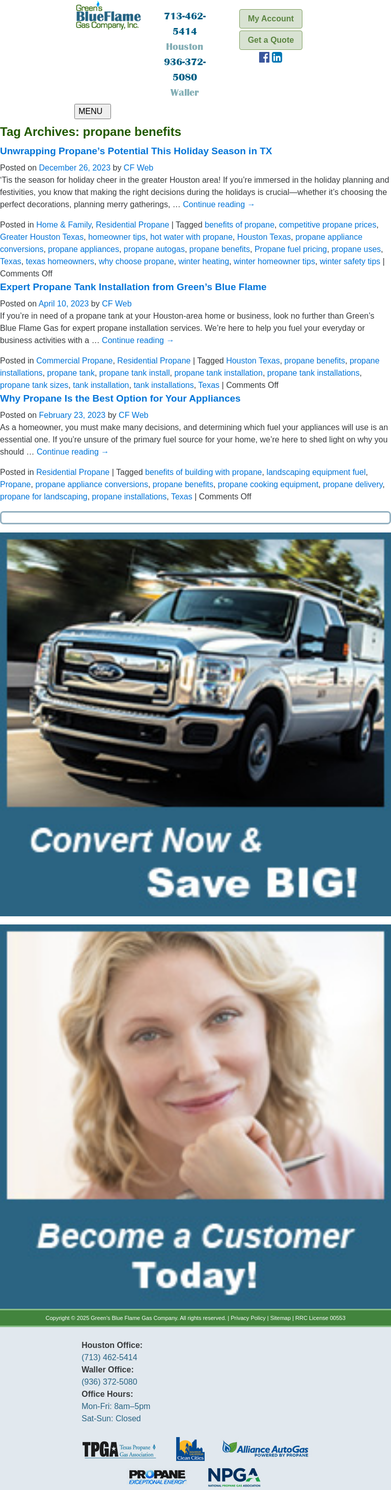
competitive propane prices (327, 224)
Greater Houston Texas (41, 237)
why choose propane (136, 261)
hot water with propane (191, 237)
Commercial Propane (74, 360)
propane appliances (83, 249)
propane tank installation (218, 373)
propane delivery (352, 484)
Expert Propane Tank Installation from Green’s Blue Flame (133, 287)
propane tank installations (313, 373)
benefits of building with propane (203, 472)
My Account (271, 18)
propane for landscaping (44, 496)
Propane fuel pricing (291, 249)
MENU (92, 111)
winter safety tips (350, 261)
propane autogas (154, 249)
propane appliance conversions (91, 484)
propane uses (356, 249)
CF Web (138, 167)
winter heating (203, 261)
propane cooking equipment (268, 484)
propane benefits (219, 249)
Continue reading (219, 204)
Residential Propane (132, 224)
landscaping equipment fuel (316, 472)
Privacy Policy (248, 1318)
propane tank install (134, 373)
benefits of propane (239, 224)
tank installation (101, 385)
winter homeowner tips (274, 261)
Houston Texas (264, 237)
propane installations (129, 496)
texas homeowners (60, 261)
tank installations (163, 385)
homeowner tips (117, 237)
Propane (15, 484)
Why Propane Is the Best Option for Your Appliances (120, 398)
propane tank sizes (34, 385)
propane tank (71, 373)
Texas (10, 261)
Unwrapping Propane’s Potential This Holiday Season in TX (136, 151)
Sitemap (280, 1318)
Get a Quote (271, 40)
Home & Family (63, 224)
